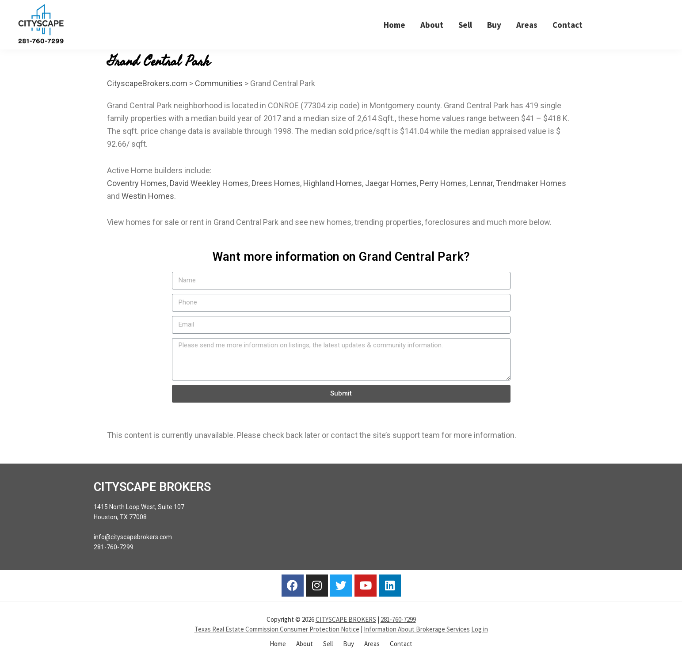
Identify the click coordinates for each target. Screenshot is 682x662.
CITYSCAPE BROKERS (346, 619)
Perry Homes (443, 183)
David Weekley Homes (209, 183)
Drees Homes (275, 183)
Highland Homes (332, 183)
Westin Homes (148, 196)
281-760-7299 (398, 619)
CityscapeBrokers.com (147, 83)
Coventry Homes (137, 183)
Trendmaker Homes (531, 183)
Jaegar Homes (391, 183)
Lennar (481, 183)
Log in (479, 629)
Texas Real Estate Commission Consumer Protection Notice (276, 629)
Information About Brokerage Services (417, 629)
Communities (219, 83)
